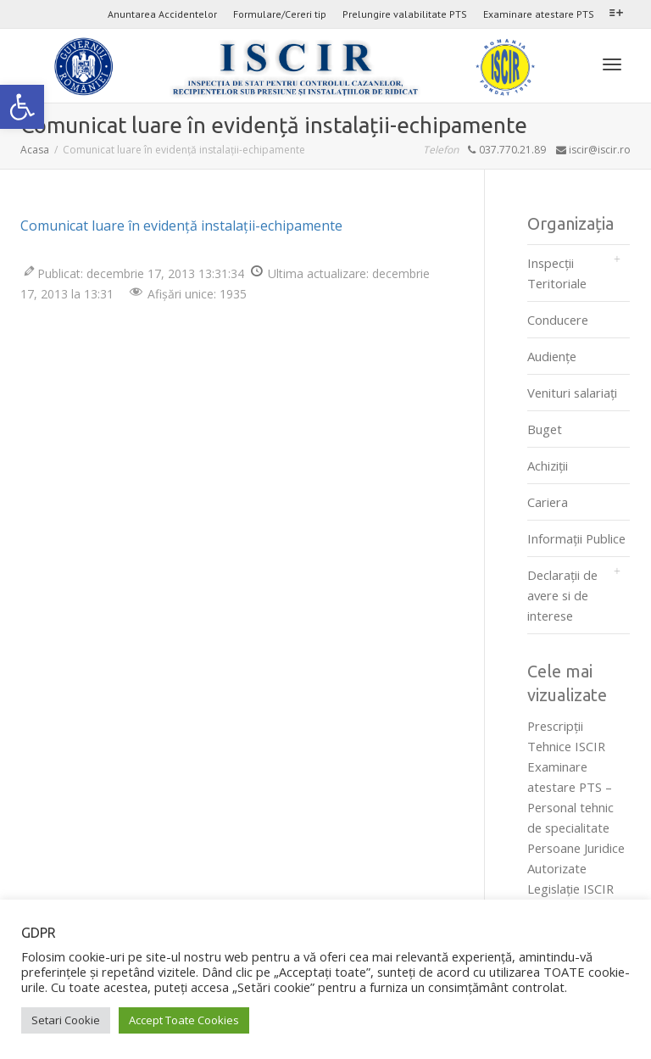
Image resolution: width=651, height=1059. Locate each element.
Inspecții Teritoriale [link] (557, 273)
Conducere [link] (557, 319)
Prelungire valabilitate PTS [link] (404, 14)
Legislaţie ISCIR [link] (570, 888)
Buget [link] (544, 429)
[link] (22, 107)
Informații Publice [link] (576, 538)
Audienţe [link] (551, 356)
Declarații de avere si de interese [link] (562, 595)
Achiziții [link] (547, 465)
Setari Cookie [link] (65, 1020)
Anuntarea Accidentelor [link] (162, 14)
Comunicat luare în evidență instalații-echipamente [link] (181, 225)
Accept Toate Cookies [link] (184, 1020)
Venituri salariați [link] (572, 392)
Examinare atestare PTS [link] (538, 14)
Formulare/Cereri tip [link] (279, 14)
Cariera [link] (547, 501)
